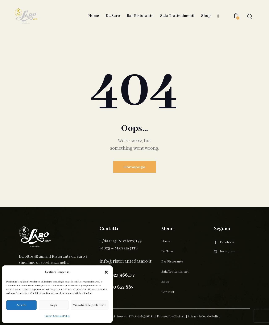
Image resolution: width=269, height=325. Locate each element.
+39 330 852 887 (117, 287)
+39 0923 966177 (117, 275)
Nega (53, 305)
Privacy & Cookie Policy (57, 315)
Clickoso (179, 316)
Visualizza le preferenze (89, 305)
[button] (106, 272)
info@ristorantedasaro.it (126, 261)
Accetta (21, 305)
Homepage (134, 167)
